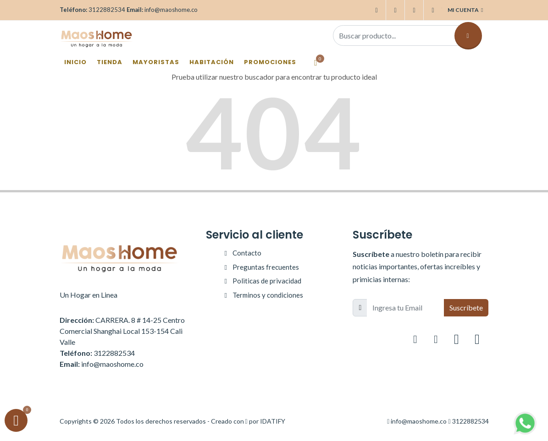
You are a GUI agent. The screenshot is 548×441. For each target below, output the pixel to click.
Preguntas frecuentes (265, 267)
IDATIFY (272, 421)
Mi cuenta (465, 10)
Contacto (246, 253)
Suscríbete (466, 307)
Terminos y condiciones (267, 295)
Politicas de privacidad (266, 281)
